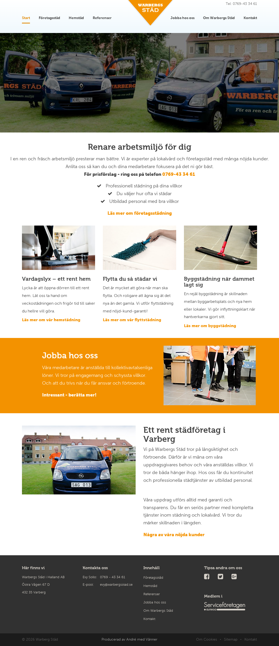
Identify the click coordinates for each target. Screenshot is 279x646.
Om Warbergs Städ (219, 17)
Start (26, 17)
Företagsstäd (49, 17)
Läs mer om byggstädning (210, 325)
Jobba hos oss (183, 17)
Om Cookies (206, 639)
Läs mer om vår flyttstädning (132, 319)
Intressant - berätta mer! (69, 394)
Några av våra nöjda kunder (174, 534)
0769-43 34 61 (178, 174)
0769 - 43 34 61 (112, 577)
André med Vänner (141, 639)
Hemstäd (76, 17)
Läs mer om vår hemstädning (51, 319)
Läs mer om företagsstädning (139, 213)
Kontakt (250, 17)
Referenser (102, 17)
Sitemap (230, 639)
